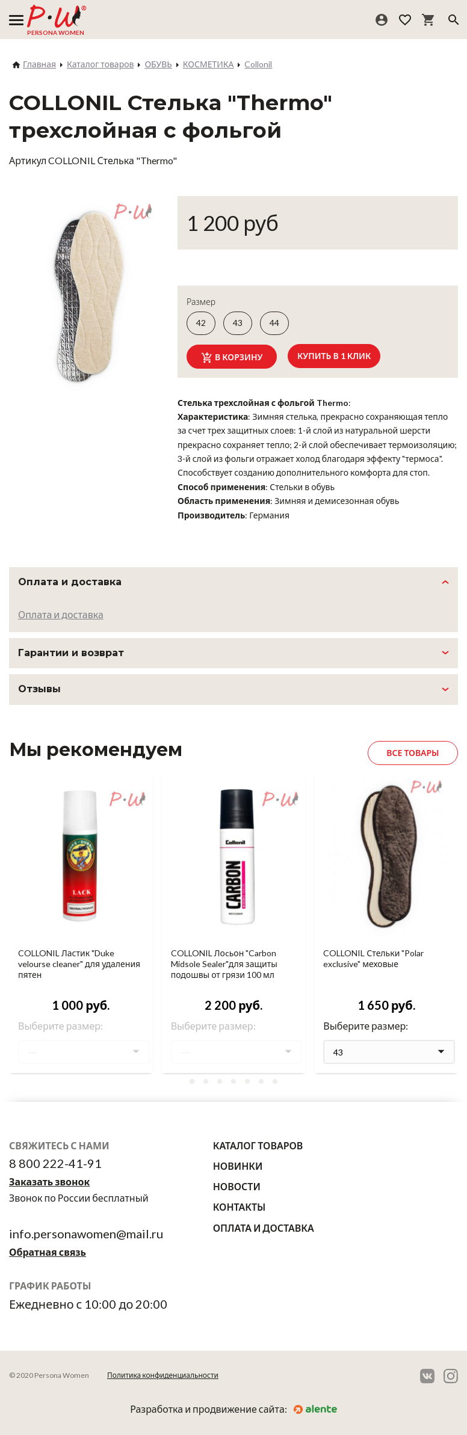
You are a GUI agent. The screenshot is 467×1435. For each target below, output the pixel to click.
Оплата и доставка (61, 614)
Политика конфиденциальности (162, 1375)
